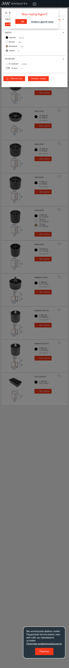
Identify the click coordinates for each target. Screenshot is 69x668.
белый (10, 42)
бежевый (11, 46)
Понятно (44, 651)
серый (10, 50)
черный (11, 37)
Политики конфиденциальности (44, 643)
